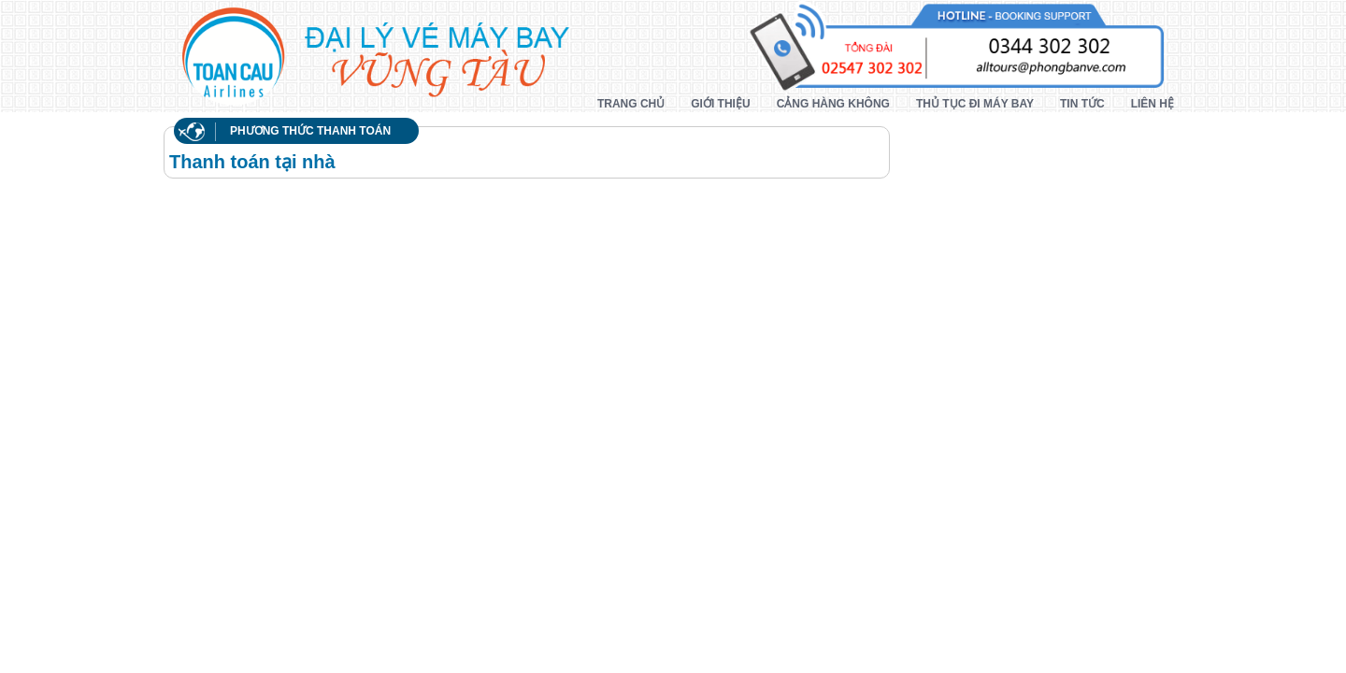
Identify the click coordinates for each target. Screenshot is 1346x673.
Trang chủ (631, 103)
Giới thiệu (720, 103)
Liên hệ (1152, 103)
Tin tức (1082, 103)
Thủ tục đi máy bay (975, 103)
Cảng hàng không (833, 103)
